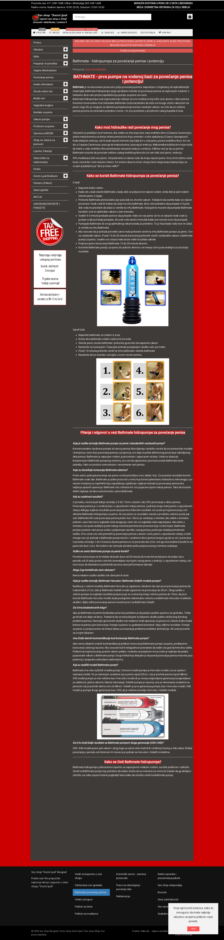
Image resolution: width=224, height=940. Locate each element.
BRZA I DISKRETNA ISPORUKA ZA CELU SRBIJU (163, 7)
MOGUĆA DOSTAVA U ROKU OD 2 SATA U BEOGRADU (163, 3)
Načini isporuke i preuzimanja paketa (169, 876)
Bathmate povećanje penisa (90, 892)
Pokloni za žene (84, 906)
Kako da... (145, 931)
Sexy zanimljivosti (95, 69)
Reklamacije (123, 896)
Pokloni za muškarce (86, 913)
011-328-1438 (55, 3)
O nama (136, 931)
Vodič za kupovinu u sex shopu (88, 876)
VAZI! (193, 929)
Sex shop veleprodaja (170, 885)
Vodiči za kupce (84, 899)
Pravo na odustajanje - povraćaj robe (128, 887)
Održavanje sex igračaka (88, 885)
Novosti (162, 892)
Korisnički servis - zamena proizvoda (131, 876)
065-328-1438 (93, 3)
